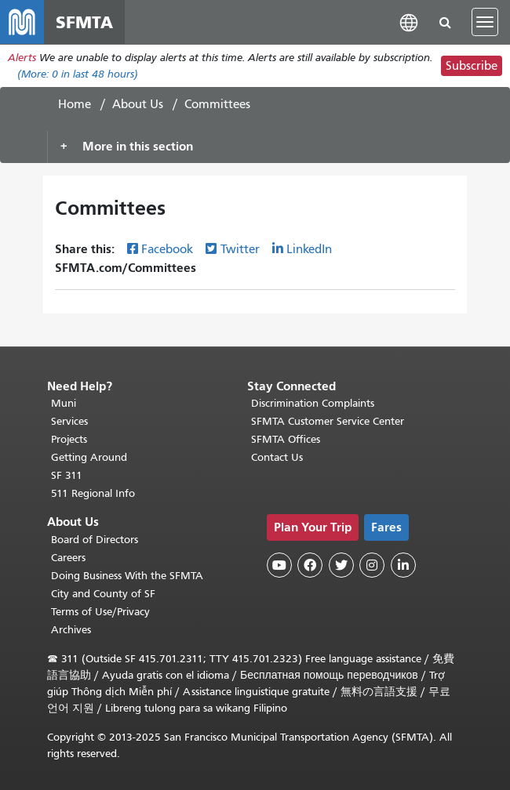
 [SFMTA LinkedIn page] (403, 565)
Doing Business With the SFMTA (127, 575)
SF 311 (66, 475)
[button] (409, 21)
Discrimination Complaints (312, 403)
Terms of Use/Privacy (100, 611)
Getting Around (89, 457)
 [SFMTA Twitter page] (341, 565)
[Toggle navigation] (485, 22)
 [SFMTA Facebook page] (310, 565)
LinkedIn (309, 249)
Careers (68, 557)
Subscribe (471, 66)
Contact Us (277, 457)
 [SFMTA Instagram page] (371, 565)
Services (69, 421)
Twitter (240, 249)
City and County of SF (103, 593)
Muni (63, 403)
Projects (69, 439)
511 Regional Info (93, 493)
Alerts (22, 57)
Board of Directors (94, 539)
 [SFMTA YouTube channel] (279, 565)
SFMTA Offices (285, 439)
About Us (137, 104)
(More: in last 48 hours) (77, 74)
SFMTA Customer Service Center (327, 421)
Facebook (167, 249)
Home (74, 104)
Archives (71, 629)
